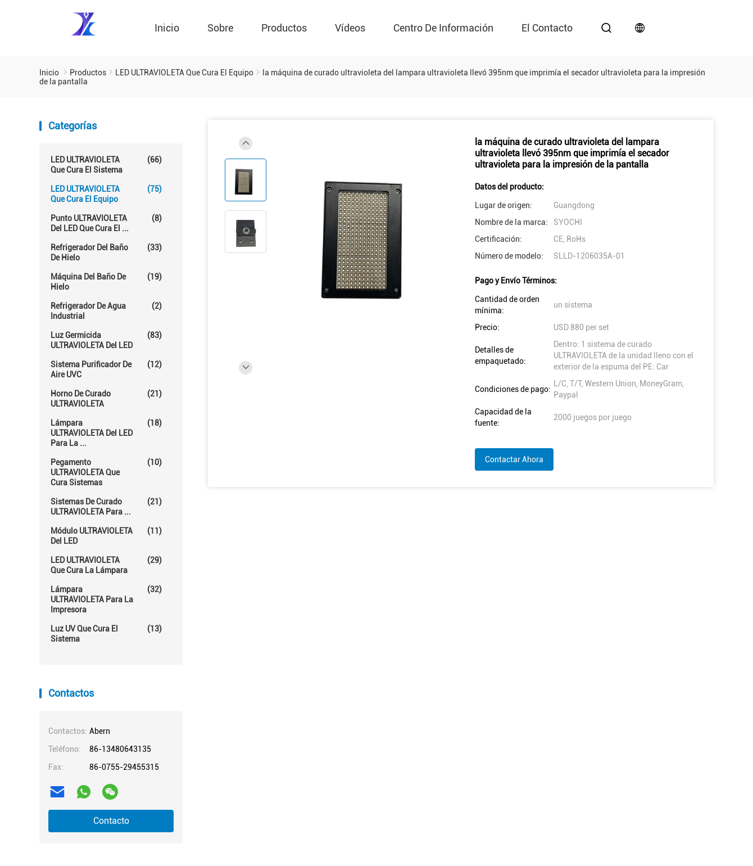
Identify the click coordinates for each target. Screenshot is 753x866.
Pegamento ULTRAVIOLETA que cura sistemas (106, 472)
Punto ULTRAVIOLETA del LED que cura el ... (106, 223)
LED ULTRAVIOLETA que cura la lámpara (106, 565)
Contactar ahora (514, 459)
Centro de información (443, 28)
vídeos (350, 28)
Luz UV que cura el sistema (106, 633)
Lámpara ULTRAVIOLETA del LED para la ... (106, 433)
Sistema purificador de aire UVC (106, 369)
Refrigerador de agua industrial (106, 311)
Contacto (111, 820)
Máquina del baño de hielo (106, 281)
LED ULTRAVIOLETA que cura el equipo (106, 194)
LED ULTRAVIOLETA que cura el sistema (106, 164)
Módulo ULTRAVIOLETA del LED (106, 535)
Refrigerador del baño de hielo (106, 252)
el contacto (547, 28)
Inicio (167, 28)
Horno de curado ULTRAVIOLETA (106, 398)
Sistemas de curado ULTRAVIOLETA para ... (106, 506)
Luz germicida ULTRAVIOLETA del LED (106, 340)
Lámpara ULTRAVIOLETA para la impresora (106, 599)
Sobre (220, 28)
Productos (284, 28)
